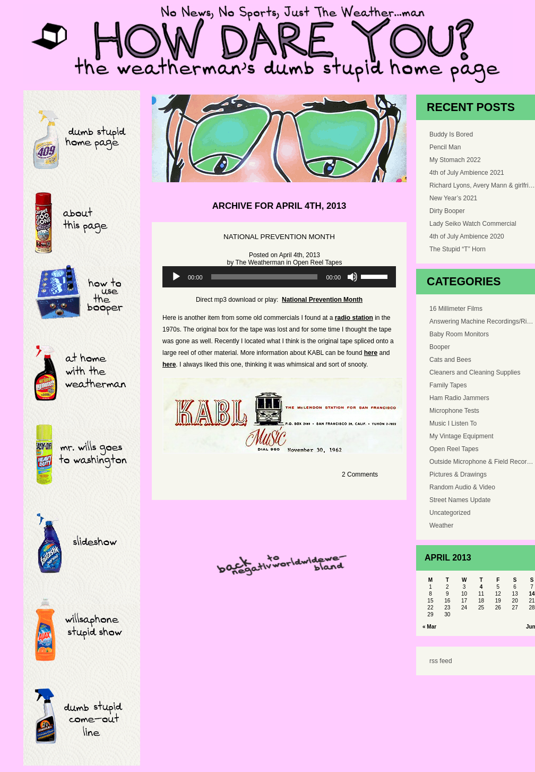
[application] (279, 276)
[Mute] (352, 277)
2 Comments (360, 474)
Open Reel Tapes (317, 262)
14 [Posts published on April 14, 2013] (531, 594)
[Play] (176, 277)
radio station (354, 317)
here (370, 353)
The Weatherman (259, 262)
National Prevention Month (279, 237)
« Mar (429, 627)
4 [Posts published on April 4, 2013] (481, 587)
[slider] (264, 276)
